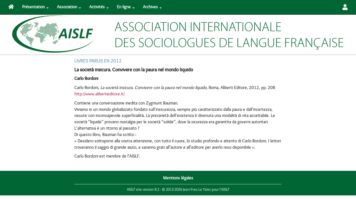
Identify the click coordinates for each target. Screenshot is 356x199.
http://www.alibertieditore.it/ (99, 93)
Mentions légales (178, 178)
